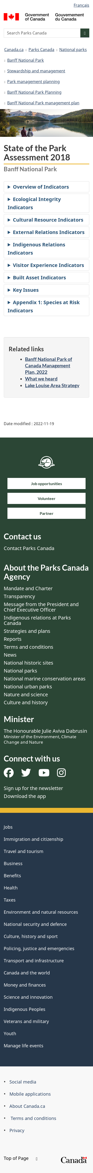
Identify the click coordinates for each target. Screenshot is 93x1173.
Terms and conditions (28, 647)
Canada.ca (14, 49)
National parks (73, 49)
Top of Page (20, 1158)
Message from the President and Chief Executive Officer (41, 607)
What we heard (41, 378)
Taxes (10, 900)
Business (13, 863)
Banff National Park (25, 60)
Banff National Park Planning (34, 92)
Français (81, 5)
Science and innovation (28, 997)
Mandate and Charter (28, 588)
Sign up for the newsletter (33, 788)
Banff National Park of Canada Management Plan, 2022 (48, 365)
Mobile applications (30, 1094)
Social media (22, 1082)
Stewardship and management (36, 71)
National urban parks (28, 686)
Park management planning (33, 81)
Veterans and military (26, 1021)
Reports (13, 639)
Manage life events (23, 1046)
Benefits (12, 876)
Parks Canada (41, 49)
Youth (10, 1033)
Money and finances (25, 985)
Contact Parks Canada (29, 548)
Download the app (25, 796)
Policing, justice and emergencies (39, 948)
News (10, 654)
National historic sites (28, 662)
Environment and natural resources (41, 912)
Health (11, 888)
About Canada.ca (27, 1106)
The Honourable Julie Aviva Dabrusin (45, 736)
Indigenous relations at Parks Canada (37, 620)
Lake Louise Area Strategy (52, 385)
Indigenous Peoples (24, 1009)
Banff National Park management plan (43, 103)
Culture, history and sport (31, 936)
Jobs (8, 827)
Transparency (19, 596)
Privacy (16, 1130)
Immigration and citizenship (33, 839)
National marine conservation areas (45, 678)
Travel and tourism (23, 851)
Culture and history (26, 702)
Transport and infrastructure (34, 961)
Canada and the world (27, 973)
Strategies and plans (27, 631)
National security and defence (35, 924)
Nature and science (26, 694)
